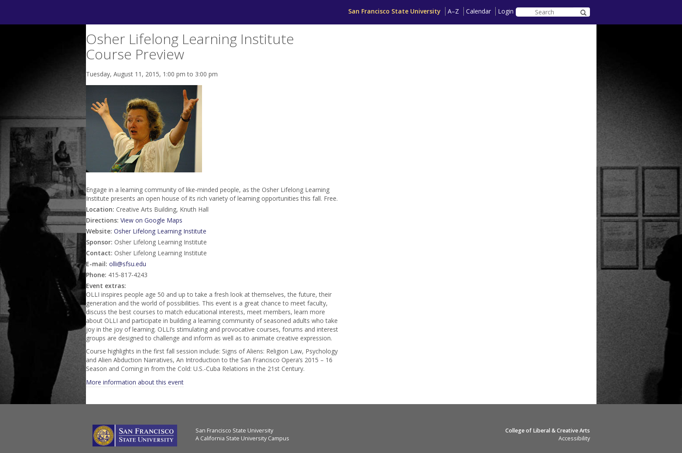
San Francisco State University (394, 11)
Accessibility (574, 438)
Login (506, 11)
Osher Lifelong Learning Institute (160, 231)
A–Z (453, 11)
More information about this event (135, 382)
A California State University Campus (242, 438)
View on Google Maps (151, 220)
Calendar (478, 11)
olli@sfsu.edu (127, 264)
